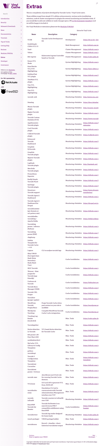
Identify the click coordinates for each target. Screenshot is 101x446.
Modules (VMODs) (7, 53)
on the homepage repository (82, 21)
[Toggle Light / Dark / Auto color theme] (97, 3)
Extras (3, 57)
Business (3, 49)
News (2, 30)
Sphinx (34, 443)
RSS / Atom (13, 73)
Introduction (5, 19)
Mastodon (12, 70)
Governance (5, 65)
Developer (4, 61)
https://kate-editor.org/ (92, 68)
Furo (48, 443)
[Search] (11, 13)
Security (3, 22)
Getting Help (5, 46)
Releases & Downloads (8, 26)
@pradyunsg (42, 443)
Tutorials (4, 38)
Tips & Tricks (5, 42)
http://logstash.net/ (90, 164)
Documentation (6, 34)
